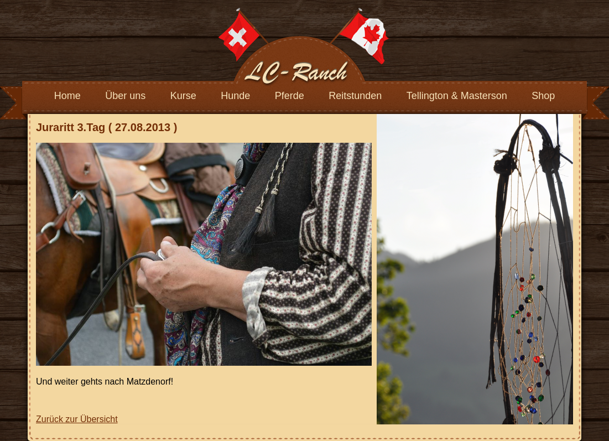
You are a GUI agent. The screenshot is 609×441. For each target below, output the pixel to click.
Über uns (125, 95)
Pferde (289, 95)
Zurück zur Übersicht (77, 419)
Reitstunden (355, 95)
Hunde (235, 95)
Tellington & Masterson (457, 95)
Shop (543, 95)
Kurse (183, 95)
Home (67, 95)
